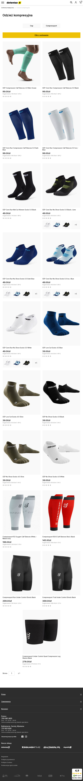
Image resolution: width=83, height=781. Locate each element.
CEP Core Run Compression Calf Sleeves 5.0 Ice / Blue (60, 149)
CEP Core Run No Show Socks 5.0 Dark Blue (18, 279)
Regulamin (4, 756)
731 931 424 (6, 728)
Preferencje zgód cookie (9, 765)
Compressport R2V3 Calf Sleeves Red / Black (58, 537)
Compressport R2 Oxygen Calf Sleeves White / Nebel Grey (19, 537)
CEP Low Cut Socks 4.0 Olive (13, 417)
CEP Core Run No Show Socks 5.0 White (17, 348)
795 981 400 (6, 718)
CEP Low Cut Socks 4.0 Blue (52, 348)
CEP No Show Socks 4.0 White (53, 477)
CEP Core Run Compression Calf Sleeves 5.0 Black (60, 88)
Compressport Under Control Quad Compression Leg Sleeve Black (41, 657)
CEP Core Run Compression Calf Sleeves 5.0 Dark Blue (20, 149)
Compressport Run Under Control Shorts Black (19, 597)
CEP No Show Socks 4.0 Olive (13, 477)
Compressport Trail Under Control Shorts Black (59, 597)
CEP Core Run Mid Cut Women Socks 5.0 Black (19, 210)
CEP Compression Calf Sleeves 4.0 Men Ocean (19, 88)
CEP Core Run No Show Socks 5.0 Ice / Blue (58, 279)
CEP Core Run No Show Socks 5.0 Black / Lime (59, 210)
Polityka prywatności (8, 759)
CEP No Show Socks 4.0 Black (53, 417)
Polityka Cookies (6, 762)
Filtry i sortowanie (41, 35)
